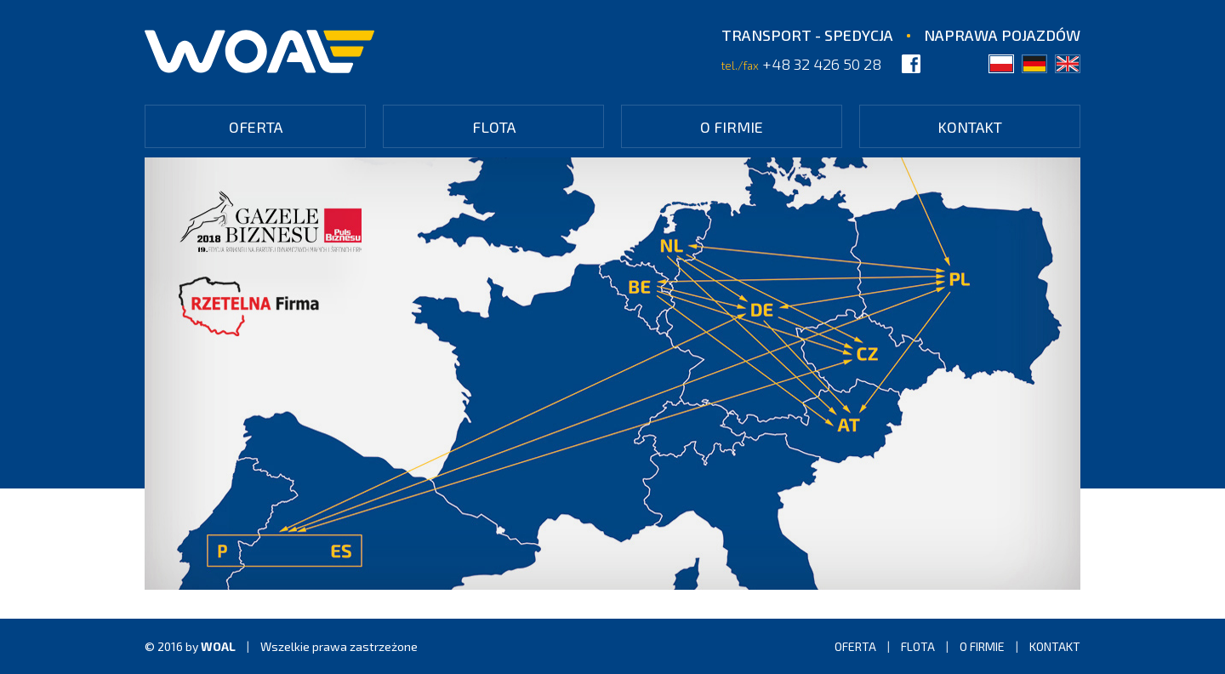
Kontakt (969, 126)
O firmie (731, 126)
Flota (494, 126)
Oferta (255, 126)
